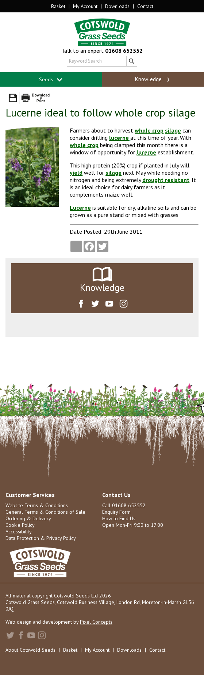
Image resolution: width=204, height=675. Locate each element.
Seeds (51, 79)
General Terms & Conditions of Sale (45, 512)
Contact (145, 6)
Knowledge (153, 79)
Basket (58, 6)
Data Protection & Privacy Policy (40, 538)
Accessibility (18, 531)
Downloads (117, 6)
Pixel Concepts (96, 622)
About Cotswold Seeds (30, 650)
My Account (85, 6)
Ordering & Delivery (28, 518)
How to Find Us (118, 518)
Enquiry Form (116, 512)
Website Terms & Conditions (36, 505)
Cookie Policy (20, 525)
